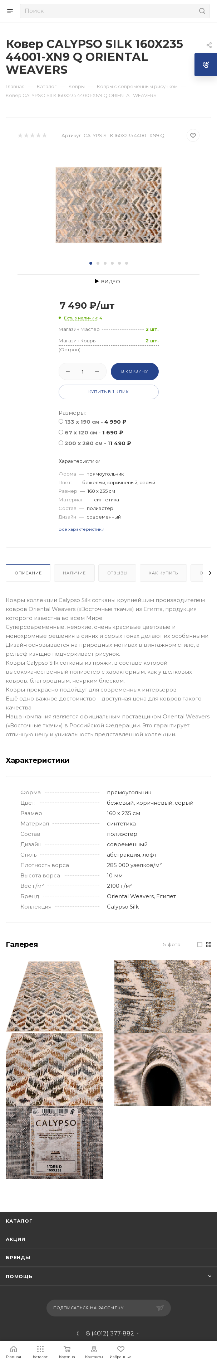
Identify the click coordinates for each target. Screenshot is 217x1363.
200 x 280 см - (98, 443)
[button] (90, 263)
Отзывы (117, 572)
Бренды (18, 1257)
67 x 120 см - (94, 432)
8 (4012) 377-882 (110, 1333)
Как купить (163, 572)
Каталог (19, 1221)
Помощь (19, 1276)
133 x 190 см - (96, 421)
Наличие (74, 572)
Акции (15, 1239)
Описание (28, 572)
